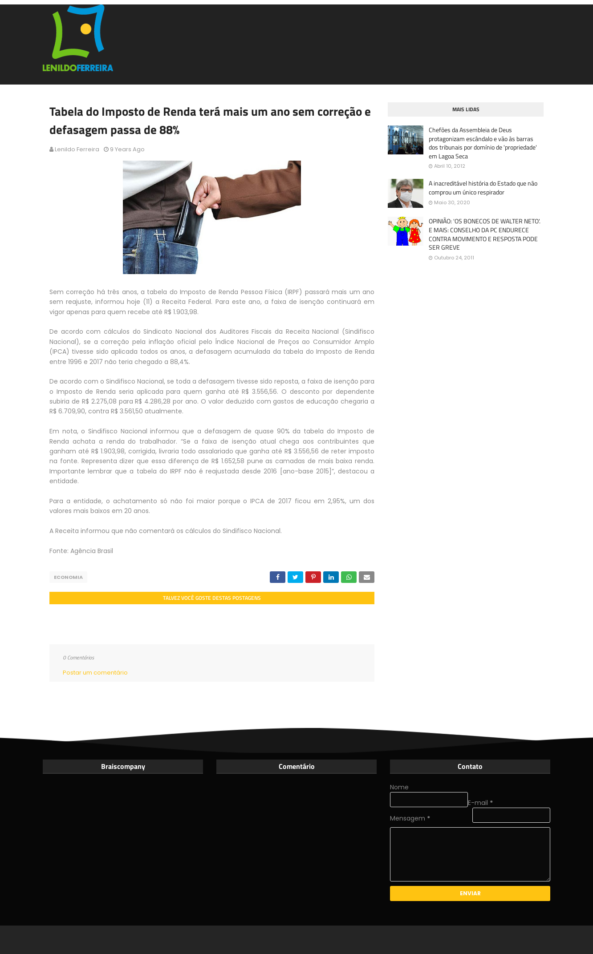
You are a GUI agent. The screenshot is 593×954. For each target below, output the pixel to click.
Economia (68, 577)
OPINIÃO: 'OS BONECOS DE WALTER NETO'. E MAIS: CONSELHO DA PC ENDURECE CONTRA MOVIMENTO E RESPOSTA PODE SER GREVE (484, 234)
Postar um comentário (95, 672)
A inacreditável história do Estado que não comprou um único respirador (483, 187)
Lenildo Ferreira (77, 149)
